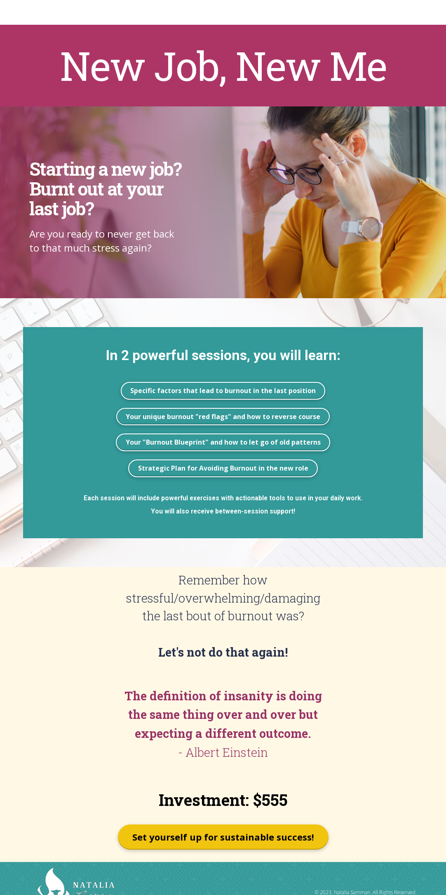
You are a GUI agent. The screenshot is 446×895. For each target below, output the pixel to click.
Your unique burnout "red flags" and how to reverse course (223, 416)
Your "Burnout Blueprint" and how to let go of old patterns (223, 442)
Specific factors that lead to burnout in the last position (223, 390)
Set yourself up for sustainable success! (223, 837)
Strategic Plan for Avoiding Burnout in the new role (223, 468)
